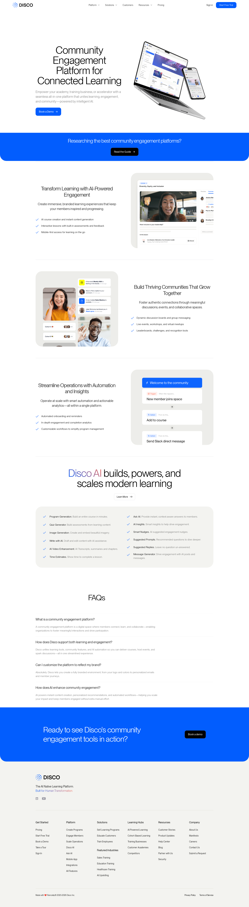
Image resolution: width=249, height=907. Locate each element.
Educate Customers (106, 835)
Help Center (164, 841)
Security (162, 859)
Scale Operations (74, 841)
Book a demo (195, 734)
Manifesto (194, 835)
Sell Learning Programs (108, 830)
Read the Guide (124, 151)
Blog (160, 847)
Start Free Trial (226, 5)
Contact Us (194, 847)
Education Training (105, 863)
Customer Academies (138, 847)
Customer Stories (166, 830)
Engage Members (74, 835)
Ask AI (69, 853)
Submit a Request (197, 853)
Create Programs (74, 830)
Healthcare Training (106, 869)
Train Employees (105, 841)
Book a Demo (48, 111)
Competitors (134, 853)
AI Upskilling (103, 875)
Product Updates (166, 835)
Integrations (71, 865)
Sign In (39, 853)
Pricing (161, 5)
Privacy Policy (190, 895)
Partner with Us (165, 853)
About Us (193, 830)
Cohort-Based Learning (139, 835)
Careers (193, 841)
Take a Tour (41, 847)
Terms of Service (206, 895)
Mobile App (71, 859)
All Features (71, 871)
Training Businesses (137, 841)
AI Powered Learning (138, 830)
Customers (128, 5)
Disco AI (70, 847)
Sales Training (103, 857)
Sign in (209, 5)
